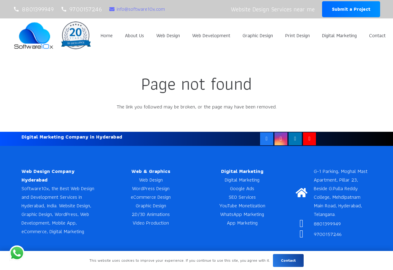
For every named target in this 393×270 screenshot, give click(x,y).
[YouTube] (309, 139)
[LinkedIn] (295, 139)
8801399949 (327, 223)
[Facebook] (266, 139)
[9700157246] (305, 234)
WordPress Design (150, 188)
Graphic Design (151, 205)
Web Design (151, 179)
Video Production (151, 222)
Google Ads (242, 188)
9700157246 (328, 234)
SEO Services (242, 197)
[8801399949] (305, 223)
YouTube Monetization (242, 205)
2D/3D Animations (151, 214)
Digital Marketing (242, 179)
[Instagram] (281, 139)
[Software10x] (33, 35)
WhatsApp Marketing (242, 214)
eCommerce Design (151, 197)
